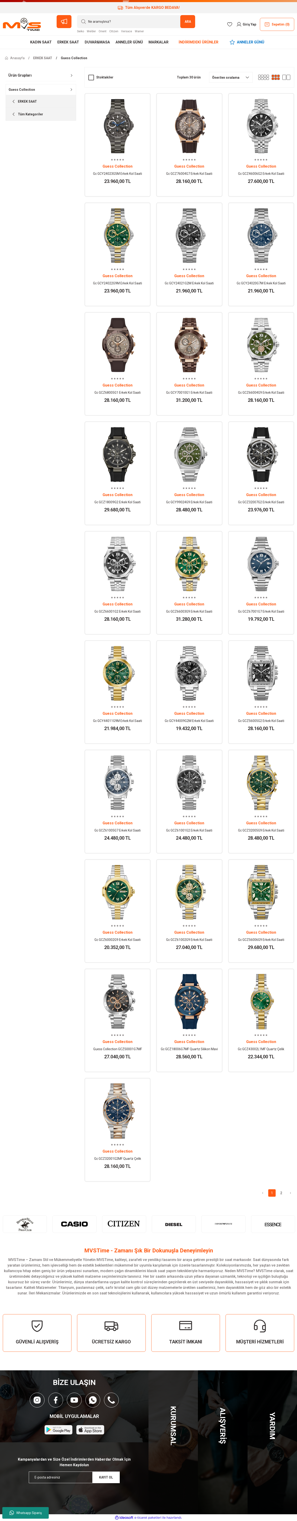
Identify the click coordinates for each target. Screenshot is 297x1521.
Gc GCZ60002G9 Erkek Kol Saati (117, 940)
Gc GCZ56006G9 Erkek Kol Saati (261, 940)
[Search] (136, 21)
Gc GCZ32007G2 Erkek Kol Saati (261, 502)
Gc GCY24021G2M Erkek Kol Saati (189, 283)
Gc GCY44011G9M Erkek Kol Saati (117, 721)
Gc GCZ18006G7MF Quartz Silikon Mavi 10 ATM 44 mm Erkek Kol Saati (189, 1049)
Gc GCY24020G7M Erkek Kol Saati (261, 283)
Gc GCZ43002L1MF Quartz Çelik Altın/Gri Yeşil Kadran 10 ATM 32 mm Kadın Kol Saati (261, 1049)
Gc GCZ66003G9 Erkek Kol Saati (189, 611)
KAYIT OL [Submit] (106, 1477)
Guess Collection (74, 58)
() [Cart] (277, 24)
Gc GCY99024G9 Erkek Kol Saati (189, 502)
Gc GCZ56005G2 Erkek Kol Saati (261, 721)
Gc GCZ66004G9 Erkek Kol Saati (261, 392)
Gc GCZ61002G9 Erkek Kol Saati (189, 940)
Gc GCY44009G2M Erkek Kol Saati (189, 721)
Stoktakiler (104, 77)
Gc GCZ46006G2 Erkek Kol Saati (261, 174)
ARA (188, 21)
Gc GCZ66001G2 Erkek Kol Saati (117, 611)
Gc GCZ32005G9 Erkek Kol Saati (261, 830)
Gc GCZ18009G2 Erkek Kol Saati (117, 502)
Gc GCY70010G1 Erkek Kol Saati (189, 392)
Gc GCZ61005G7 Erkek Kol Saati (117, 830)
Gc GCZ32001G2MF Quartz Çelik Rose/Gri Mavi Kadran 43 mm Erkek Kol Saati (117, 1159)
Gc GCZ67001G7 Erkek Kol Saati (261, 611)
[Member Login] (246, 24)
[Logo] (22, 24)
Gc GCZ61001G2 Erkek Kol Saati (189, 830)
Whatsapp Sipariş (26, 1512)
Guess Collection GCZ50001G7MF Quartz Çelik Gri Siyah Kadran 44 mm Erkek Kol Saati (117, 1049)
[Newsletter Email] (74, 1477)
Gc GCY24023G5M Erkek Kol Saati (117, 174)
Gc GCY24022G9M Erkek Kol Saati (117, 283)
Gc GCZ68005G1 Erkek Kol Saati (117, 392)
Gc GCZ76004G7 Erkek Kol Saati (189, 174)
